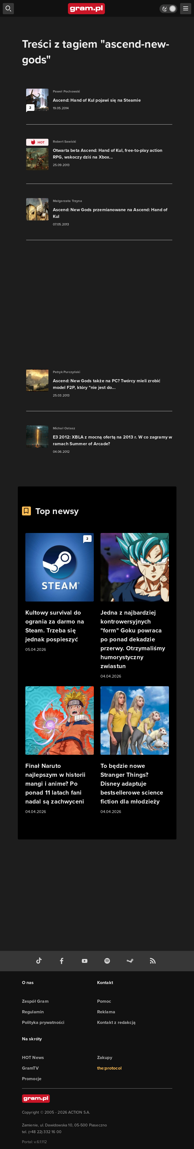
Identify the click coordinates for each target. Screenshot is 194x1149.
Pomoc (104, 1001)
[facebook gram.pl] (62, 961)
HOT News (33, 1057)
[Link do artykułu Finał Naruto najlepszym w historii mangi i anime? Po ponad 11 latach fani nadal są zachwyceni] (59, 750)
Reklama (106, 1012)
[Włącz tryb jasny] (168, 8)
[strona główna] (86, 8)
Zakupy (104, 1057)
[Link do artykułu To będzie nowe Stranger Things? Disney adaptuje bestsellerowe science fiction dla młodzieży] (134, 750)
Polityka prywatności (43, 1022)
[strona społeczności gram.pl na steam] (131, 961)
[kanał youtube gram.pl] (85, 961)
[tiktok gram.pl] (40, 961)
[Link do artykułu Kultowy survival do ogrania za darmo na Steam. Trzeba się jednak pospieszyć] (59, 593)
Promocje (32, 1078)
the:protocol (109, 1068)
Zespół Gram (35, 1001)
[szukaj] (8, 8)
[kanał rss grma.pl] (153, 961)
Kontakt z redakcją (116, 1022)
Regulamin (33, 1012)
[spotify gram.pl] (108, 961)
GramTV (30, 1068)
